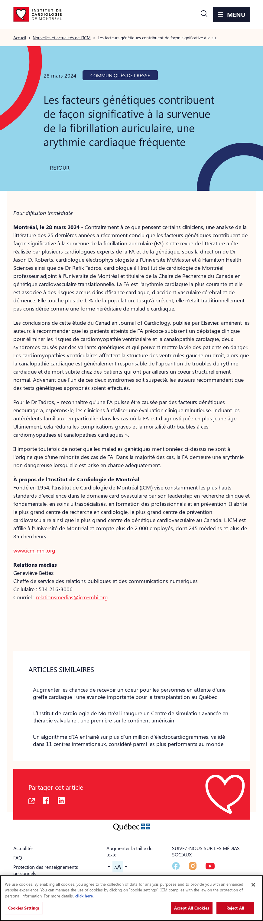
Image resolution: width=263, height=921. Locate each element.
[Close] (253, 884)
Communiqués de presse (120, 75)
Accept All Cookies (191, 907)
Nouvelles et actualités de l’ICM (61, 37)
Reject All (235, 907)
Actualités (23, 848)
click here (84, 895)
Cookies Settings (24, 907)
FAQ (17, 857)
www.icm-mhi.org (34, 550)
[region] (131, 898)
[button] (204, 14)
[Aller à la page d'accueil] (37, 14)
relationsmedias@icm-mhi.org (72, 597)
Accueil (19, 37)
